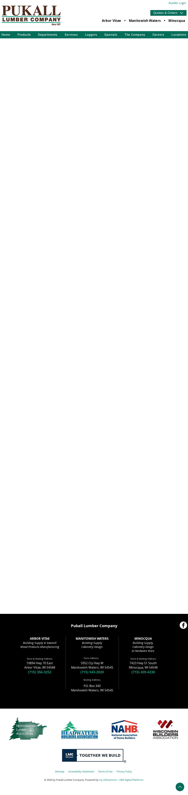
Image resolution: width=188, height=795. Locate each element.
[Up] (180, 787)
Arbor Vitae (111, 20)
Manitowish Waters (145, 20)
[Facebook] (183, 625)
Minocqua (176, 20)
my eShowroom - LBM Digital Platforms (121, 780)
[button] (168, 13)
